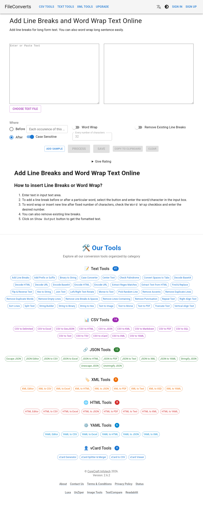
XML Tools (85, 6)
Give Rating (103, 173)
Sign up (191, 6)
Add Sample (55, 161)
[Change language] (158, 7)
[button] (20, 289)
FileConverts (18, 6)
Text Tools (65, 6)
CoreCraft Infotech (99, 483)
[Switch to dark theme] (167, 7)
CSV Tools (46, 6)
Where (14, 134)
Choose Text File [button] (25, 120)
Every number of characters (90, 144)
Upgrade (102, 6)
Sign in (177, 6)
